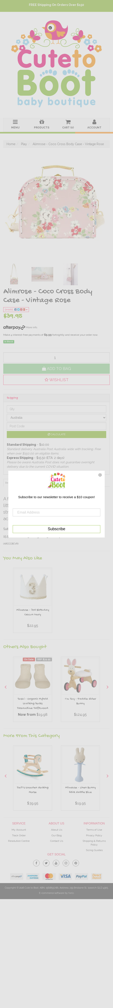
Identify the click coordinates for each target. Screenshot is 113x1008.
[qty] (56, 357)
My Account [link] (19, 829)
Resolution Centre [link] (19, 840)
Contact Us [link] (56, 840)
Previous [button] (5, 686)
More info (20, 327)
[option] (32, 601)
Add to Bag (56, 368)
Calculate (56, 434)
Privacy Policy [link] (94, 835)
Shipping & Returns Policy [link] (94, 842)
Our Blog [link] (56, 835)
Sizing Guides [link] (94, 850)
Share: (16, 309)
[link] (36, 862)
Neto (71, 893)
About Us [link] (56, 829)
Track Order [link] (19, 835)
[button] (56, 380)
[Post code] (56, 426)
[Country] (56, 417)
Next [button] (107, 686)
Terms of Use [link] (94, 829)
